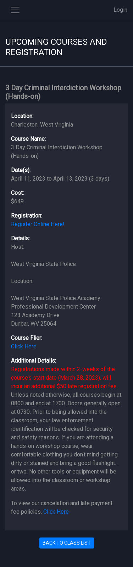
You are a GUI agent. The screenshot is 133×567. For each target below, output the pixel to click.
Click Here (24, 346)
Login (120, 9)
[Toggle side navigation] (15, 10)
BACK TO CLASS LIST (67, 543)
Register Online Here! (38, 224)
